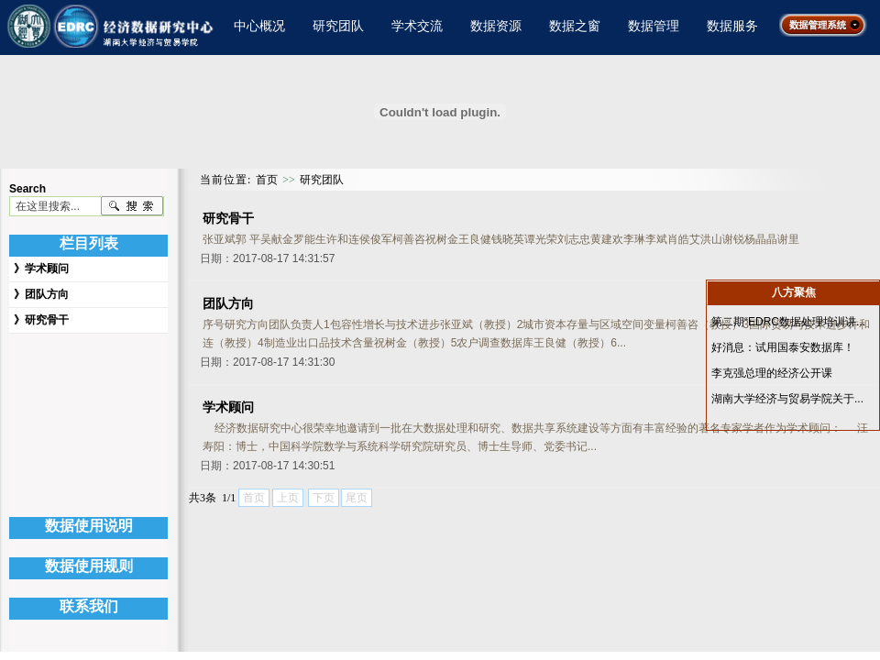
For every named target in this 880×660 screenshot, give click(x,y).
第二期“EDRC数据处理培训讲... (788, 321)
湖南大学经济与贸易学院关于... (787, 398)
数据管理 (653, 25)
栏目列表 (89, 243)
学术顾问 (47, 268)
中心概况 (259, 25)
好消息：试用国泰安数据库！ (782, 347)
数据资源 (496, 25)
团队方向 (47, 294)
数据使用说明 (89, 526)
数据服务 (732, 25)
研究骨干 (47, 320)
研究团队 (338, 25)
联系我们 (89, 606)
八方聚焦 (794, 292)
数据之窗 (574, 25)
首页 (267, 179)
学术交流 (417, 25)
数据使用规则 (89, 566)
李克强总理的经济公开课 (771, 373)
